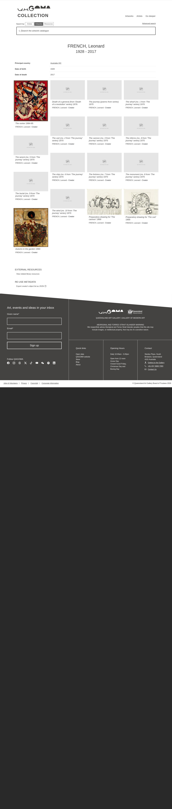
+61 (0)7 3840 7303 (155, 366)
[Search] (86, 31)
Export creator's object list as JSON (30, 286)
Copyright (34, 383)
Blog (77, 362)
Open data (80, 354)
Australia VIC (55, 63)
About (78, 365)
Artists (139, 16)
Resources (48, 24)
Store (78, 359)
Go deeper (151, 16)
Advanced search (149, 23)
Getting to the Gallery (156, 363)
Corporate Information (50, 383)
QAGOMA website (83, 357)
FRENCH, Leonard (22, 127)
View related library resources (27, 274)
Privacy (24, 383)
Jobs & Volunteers (11, 383)
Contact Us (152, 369)
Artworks (129, 16)
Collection (33, 15)
